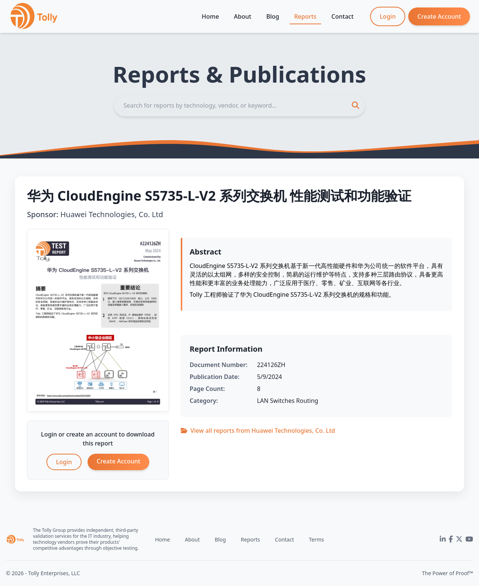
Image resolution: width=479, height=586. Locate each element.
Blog (272, 16)
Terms (316, 539)
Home (210, 16)
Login (388, 16)
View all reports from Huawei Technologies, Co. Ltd (258, 430)
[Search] (239, 105)
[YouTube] (469, 539)
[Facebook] (451, 539)
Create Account (439, 16)
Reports (305, 16)
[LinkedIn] (443, 539)
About (242, 16)
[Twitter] (459, 539)
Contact (343, 16)
